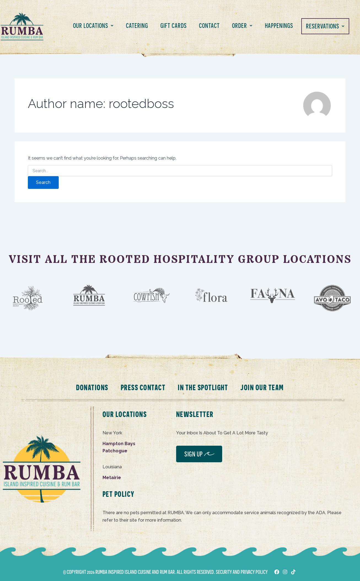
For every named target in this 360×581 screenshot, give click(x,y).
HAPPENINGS (279, 25)
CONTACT (209, 25)
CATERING (137, 25)
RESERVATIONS (325, 26)
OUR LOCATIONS (93, 25)
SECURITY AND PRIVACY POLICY (242, 572)
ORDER (242, 25)
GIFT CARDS (173, 25)
